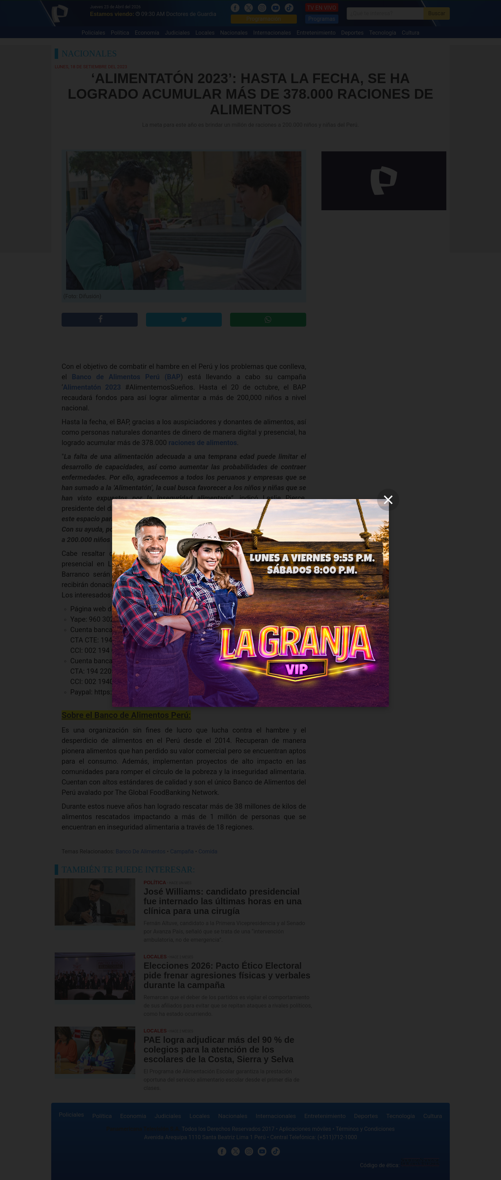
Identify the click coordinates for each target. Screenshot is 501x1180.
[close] (388, 500)
